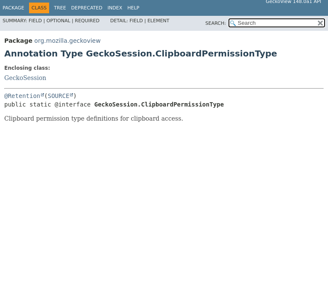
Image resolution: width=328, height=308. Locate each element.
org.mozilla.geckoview (67, 40)
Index (115, 8)
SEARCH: (215, 23)
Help (133, 8)
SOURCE (59, 95)
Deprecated (86, 8)
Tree (60, 8)
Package (13, 8)
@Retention (22, 95)
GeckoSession (25, 77)
